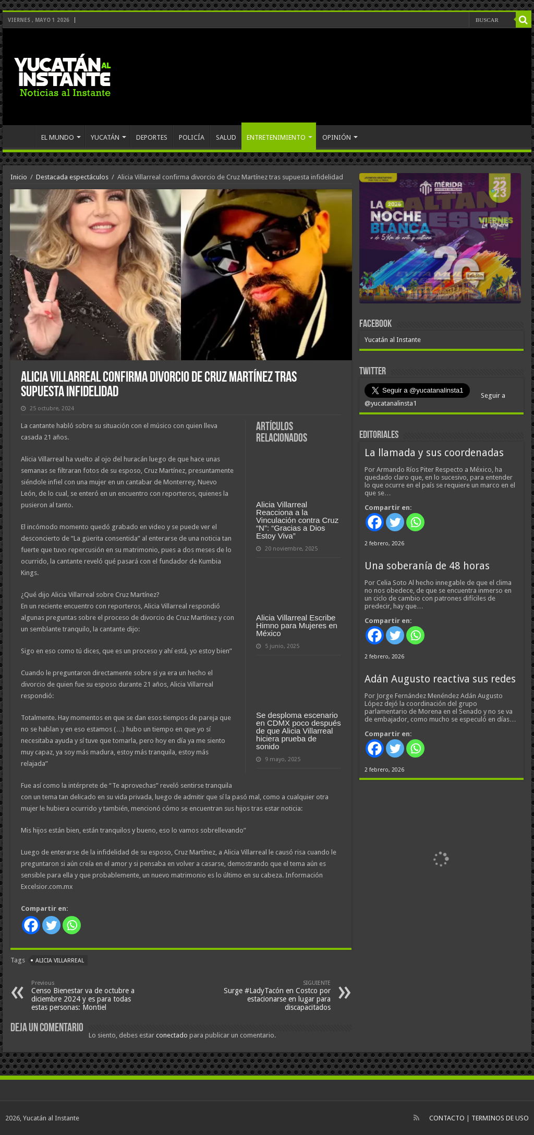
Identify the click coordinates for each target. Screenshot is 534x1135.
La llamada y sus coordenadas (434, 453)
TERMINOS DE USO (500, 1118)
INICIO (21, 136)
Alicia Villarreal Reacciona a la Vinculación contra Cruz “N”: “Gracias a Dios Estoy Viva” (297, 520)
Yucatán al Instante (393, 340)
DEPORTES (151, 137)
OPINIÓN (336, 137)
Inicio (18, 177)
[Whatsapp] (72, 925)
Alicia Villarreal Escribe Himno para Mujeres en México (296, 625)
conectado (172, 1035)
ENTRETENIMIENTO (276, 137)
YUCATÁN (105, 137)
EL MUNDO (57, 137)
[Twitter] (51, 925)
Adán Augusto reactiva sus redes (440, 679)
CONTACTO (447, 1118)
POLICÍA (191, 137)
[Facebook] (31, 925)
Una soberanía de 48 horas (427, 566)
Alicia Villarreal (59, 960)
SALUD (226, 137)
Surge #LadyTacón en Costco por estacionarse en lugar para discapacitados (277, 995)
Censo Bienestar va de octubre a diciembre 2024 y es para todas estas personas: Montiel (84, 995)
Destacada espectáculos (72, 177)
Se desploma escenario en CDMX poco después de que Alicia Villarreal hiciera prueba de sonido (298, 731)
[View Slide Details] (440, 240)
